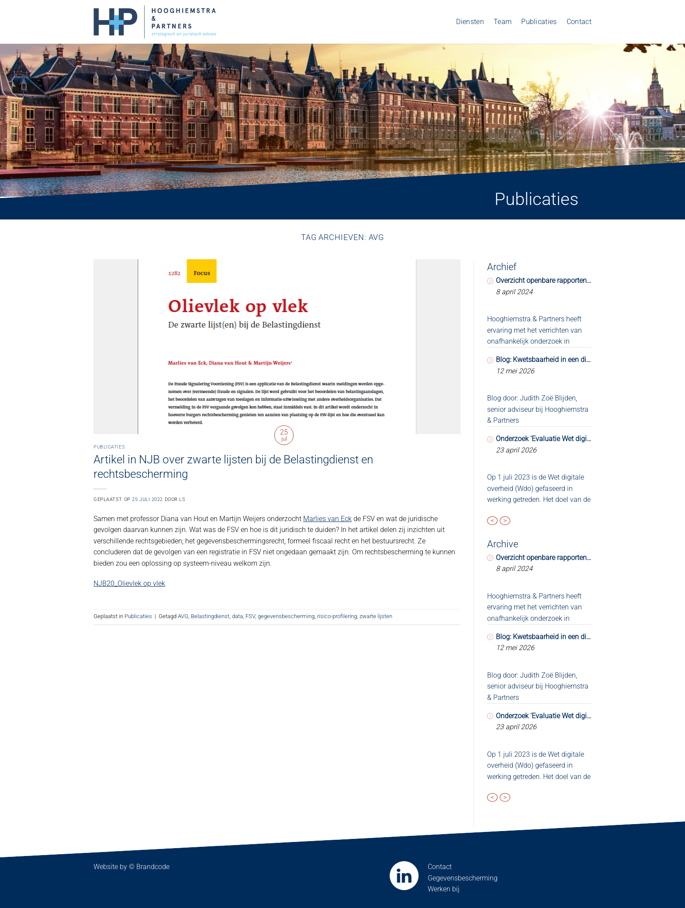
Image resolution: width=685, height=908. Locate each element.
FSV (250, 616)
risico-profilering (337, 616)
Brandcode (153, 867)
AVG (183, 616)
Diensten (470, 21)
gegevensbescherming (286, 616)
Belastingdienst (210, 616)
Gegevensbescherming (463, 878)
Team (503, 21)
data (237, 616)
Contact (579, 21)
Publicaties (539, 21)
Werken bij (444, 889)
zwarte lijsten (376, 616)
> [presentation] (505, 521)
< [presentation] (492, 521)
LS (182, 499)
